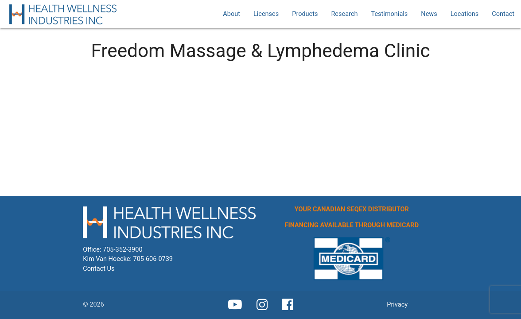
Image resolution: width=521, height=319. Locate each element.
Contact (503, 14)
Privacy (397, 304)
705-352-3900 (123, 249)
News (429, 14)
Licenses (266, 14)
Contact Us (98, 268)
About (231, 14)
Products (305, 14)
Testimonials (389, 14)
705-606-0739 (153, 259)
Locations (465, 14)
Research (344, 14)
